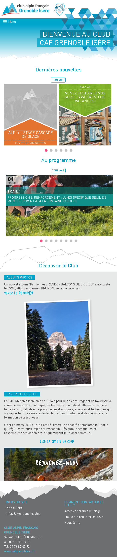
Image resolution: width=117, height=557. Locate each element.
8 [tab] (76, 241)
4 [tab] (61, 150)
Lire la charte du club (57, 441)
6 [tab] (71, 150)
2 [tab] (51, 150)
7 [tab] (71, 241)
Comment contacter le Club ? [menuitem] (84, 503)
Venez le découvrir (19, 293)
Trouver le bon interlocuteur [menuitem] (83, 517)
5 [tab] (66, 150)
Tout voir (58, 79)
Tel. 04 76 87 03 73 (17, 546)
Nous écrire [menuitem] (72, 522)
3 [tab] (56, 150)
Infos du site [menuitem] (17, 502)
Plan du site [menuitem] (14, 508)
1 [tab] (46, 150)
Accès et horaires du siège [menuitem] (82, 511)
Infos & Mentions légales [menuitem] (23, 513)
